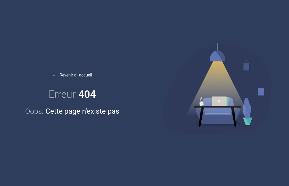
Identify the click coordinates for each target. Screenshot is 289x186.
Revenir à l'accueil (72, 75)
